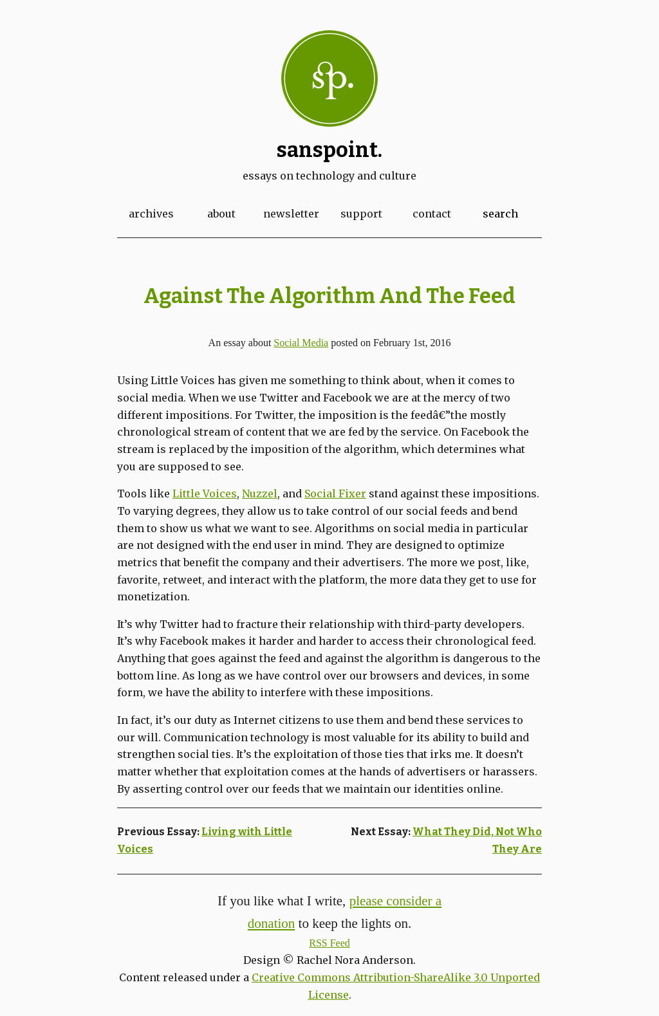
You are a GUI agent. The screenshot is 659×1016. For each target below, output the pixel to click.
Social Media (301, 342)
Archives (151, 213)
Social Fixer (335, 493)
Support (361, 213)
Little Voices (204, 493)
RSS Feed (329, 942)
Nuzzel (259, 493)
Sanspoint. (329, 150)
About (221, 213)
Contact (432, 213)
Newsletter (291, 213)
